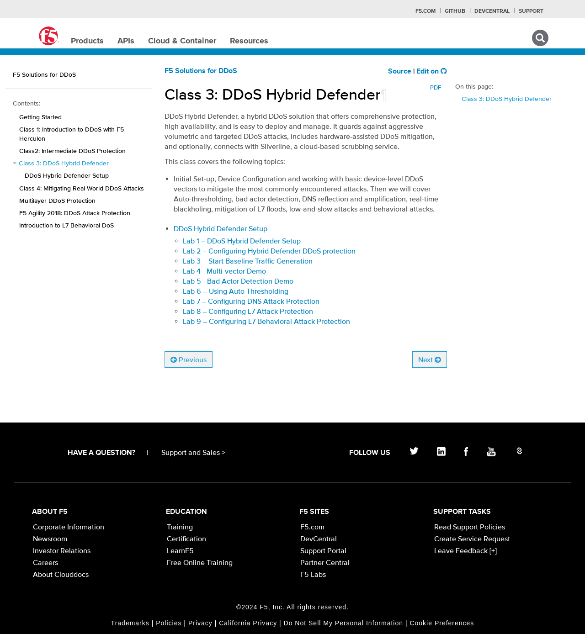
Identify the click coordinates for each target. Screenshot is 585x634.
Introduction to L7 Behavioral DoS (66, 225)
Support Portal (323, 550)
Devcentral (492, 11)
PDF (435, 87)
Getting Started (40, 117)
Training (180, 527)
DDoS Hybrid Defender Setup (67, 175)
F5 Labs (313, 574)
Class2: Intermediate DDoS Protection (72, 150)
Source (399, 71)
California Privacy (248, 623)
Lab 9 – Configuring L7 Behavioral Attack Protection (266, 321)
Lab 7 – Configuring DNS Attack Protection (251, 301)
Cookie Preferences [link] (442, 623)
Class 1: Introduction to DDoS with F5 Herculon (71, 134)
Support (531, 11)
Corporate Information (68, 527)
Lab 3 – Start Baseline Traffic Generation (248, 261)
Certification (186, 538)
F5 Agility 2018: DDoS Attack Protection (74, 213)
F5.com (425, 11)
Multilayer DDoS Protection (57, 200)
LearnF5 (180, 550)
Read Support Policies (469, 527)
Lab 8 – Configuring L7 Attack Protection (248, 311)
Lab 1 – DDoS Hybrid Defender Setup (242, 241)
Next (429, 359)
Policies (168, 623)
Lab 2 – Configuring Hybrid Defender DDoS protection (269, 251)
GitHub (455, 11)
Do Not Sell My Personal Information (343, 623)
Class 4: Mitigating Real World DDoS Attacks (81, 188)
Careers (45, 562)
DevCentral (318, 538)
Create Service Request (472, 538)
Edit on (431, 71)
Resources (249, 41)
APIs (125, 41)
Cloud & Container (182, 41)
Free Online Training (200, 562)
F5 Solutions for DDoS (201, 71)
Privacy (200, 623)
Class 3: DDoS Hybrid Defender (64, 163)
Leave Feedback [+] (465, 550)
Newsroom (50, 538)
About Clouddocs (61, 574)
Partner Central (325, 562)
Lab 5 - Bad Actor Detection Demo (238, 281)
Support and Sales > (193, 452)
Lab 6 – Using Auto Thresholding (235, 291)
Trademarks (130, 623)
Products (87, 41)
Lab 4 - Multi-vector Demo (224, 271)
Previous (188, 359)
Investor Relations (61, 550)
